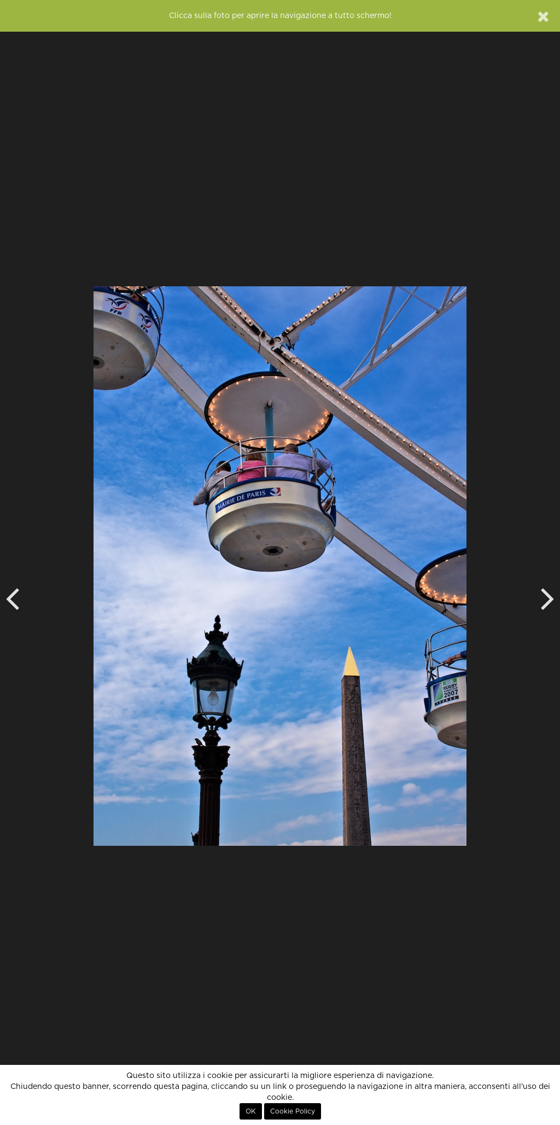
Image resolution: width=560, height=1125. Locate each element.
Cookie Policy (292, 1111)
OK (251, 1111)
